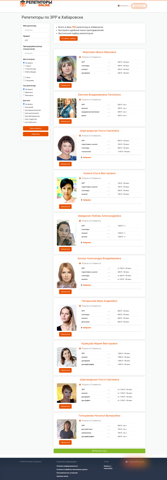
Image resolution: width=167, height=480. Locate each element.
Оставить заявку (68, 38)
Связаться (65, 85)
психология (86, 152)
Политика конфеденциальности (67, 466)
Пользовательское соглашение (67, 473)
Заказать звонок (139, 6)
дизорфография (88, 364)
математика (86, 433)
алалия (84, 69)
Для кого (26, 101)
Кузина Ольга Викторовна (99, 173)
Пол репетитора (29, 86)
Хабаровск (87, 157)
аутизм (84, 237)
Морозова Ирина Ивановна (99, 52)
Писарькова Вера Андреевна (99, 300)
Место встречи (29, 59)
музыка (85, 108)
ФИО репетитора (29, 26)
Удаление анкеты (62, 476)
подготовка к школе (89, 144)
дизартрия (86, 73)
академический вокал (90, 112)
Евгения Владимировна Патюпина (99, 94)
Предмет (26, 36)
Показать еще (99, 451)
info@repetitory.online (136, 462)
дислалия (86, 322)
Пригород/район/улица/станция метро (32, 47)
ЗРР (83, 62)
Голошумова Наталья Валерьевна (99, 415)
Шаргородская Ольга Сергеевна (99, 130)
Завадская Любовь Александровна (99, 215)
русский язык (87, 429)
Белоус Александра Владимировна (99, 258)
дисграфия (86, 400)
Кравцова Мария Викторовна (99, 343)
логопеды (85, 66)
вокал (84, 115)
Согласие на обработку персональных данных (71, 469)
